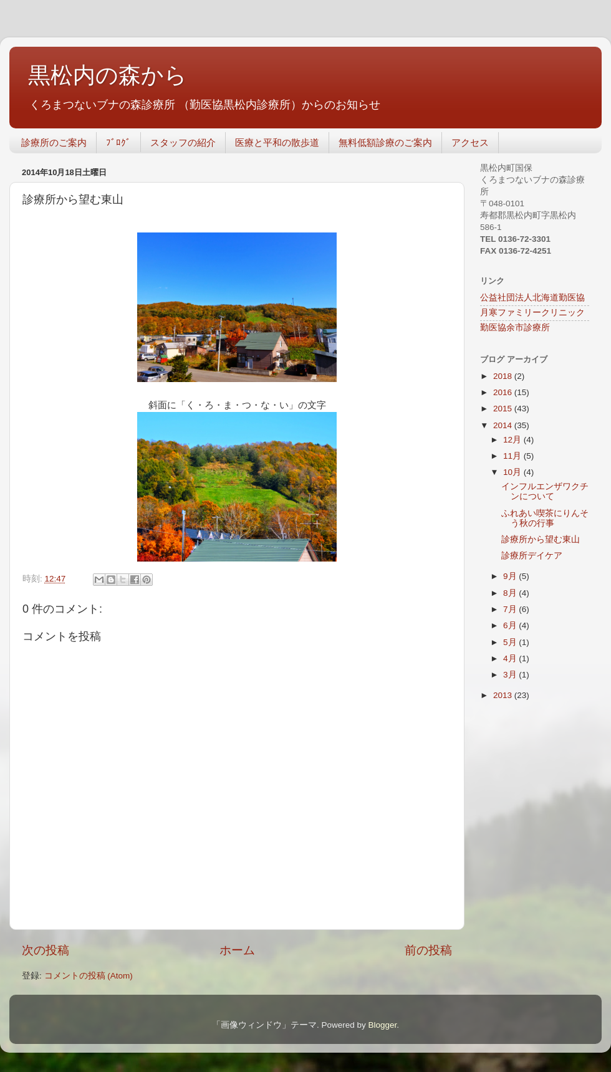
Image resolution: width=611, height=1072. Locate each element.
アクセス (470, 142)
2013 (503, 695)
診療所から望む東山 (540, 539)
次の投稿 (45, 950)
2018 (503, 376)
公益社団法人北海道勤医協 (532, 297)
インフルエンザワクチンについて (545, 491)
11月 (513, 456)
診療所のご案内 (54, 142)
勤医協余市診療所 (515, 327)
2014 (503, 425)
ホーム (237, 950)
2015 (503, 408)
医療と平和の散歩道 (277, 142)
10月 (513, 472)
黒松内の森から (107, 75)
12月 (513, 439)
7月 (511, 609)
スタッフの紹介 (183, 142)
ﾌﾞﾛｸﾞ (118, 142)
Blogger (382, 1025)
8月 (511, 593)
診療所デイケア (531, 555)
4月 (511, 658)
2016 (503, 392)
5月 (511, 642)
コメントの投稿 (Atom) (88, 975)
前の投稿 (428, 950)
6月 (511, 625)
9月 (511, 576)
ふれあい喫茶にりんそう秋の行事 (545, 518)
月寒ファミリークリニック (532, 312)
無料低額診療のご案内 (385, 142)
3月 (511, 674)
